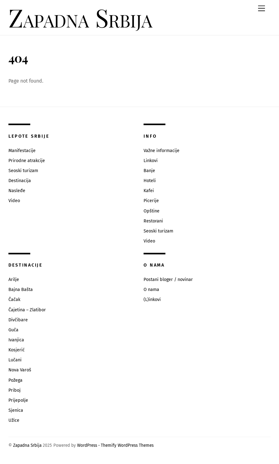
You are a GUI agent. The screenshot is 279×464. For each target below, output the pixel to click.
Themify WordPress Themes (127, 445)
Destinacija (19, 180)
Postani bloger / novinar (168, 279)
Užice (13, 420)
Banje (149, 170)
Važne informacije (161, 150)
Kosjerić (16, 350)
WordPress (87, 445)
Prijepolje (18, 400)
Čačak (14, 299)
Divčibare (18, 320)
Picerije (151, 200)
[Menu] (261, 9)
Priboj (14, 390)
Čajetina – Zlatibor (27, 310)
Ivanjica (16, 340)
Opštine (151, 211)
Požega (15, 380)
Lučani (15, 360)
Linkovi (151, 160)
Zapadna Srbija (27, 445)
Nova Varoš (19, 370)
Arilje (13, 279)
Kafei (149, 190)
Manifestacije (22, 150)
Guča (13, 330)
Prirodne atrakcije (26, 160)
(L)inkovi (152, 299)
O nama (151, 289)
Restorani (153, 221)
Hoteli (150, 180)
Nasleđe (16, 190)
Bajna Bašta (20, 289)
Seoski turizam (23, 170)
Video (14, 200)
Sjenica (15, 410)
